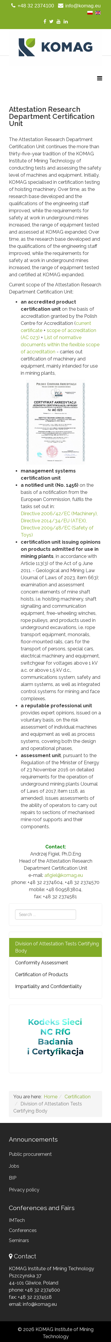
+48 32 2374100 (35, 6)
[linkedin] (66, 21)
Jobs (14, 1166)
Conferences (23, 1230)
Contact (25, 1256)
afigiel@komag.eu (63, 875)
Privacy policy (24, 1190)
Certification (78, 1097)
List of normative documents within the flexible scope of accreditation (60, 345)
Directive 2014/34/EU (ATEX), (54, 521)
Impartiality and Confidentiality (48, 986)
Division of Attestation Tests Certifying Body (57, 947)
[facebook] (45, 21)
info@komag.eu (83, 6)
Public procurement (30, 1154)
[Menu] (99, 78)
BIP (12, 1178)
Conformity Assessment (41, 963)
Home (50, 1097)
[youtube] (59, 21)
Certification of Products (41, 974)
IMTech (17, 1220)
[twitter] (51, 21)
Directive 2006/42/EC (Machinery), (59, 513)
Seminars (19, 1240)
